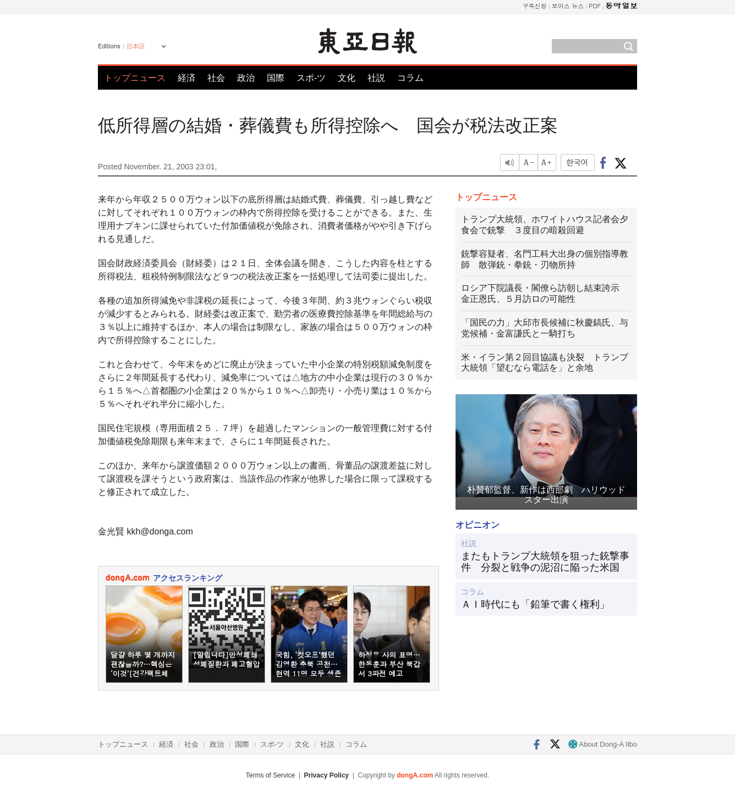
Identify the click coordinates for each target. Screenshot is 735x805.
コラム (410, 77)
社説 (376, 77)
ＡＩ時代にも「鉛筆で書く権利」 (535, 604)
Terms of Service (270, 775)
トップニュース (135, 77)
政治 (246, 77)
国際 (275, 77)
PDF (595, 6)
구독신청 (535, 6)
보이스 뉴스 (568, 6)
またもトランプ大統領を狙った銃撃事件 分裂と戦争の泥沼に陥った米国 (545, 562)
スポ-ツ (311, 77)
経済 (186, 77)
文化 (346, 77)
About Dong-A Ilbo (602, 744)
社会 (216, 77)
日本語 (136, 46)
